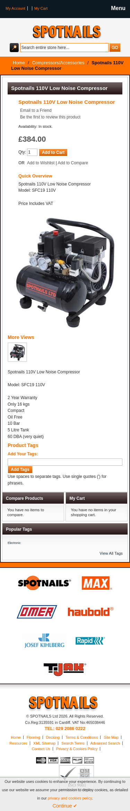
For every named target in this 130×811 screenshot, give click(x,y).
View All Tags (111, 553)
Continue (65, 806)
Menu (118, 8)
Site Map (111, 737)
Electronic (14, 543)
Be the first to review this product (50, 117)
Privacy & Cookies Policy (76, 749)
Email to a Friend (36, 110)
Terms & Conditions (82, 737)
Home (16, 737)
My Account (15, 8)
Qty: (22, 152)
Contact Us (41, 749)
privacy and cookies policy (70, 798)
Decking (53, 737)
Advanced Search (105, 743)
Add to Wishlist (40, 162)
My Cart (41, 8)
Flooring (33, 737)
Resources (18, 743)
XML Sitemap (44, 743)
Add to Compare (73, 162)
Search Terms (72, 743)
